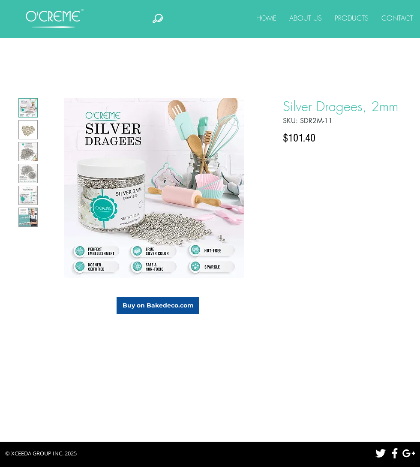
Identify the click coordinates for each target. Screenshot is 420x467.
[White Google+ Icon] (409, 453)
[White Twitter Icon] (380, 453)
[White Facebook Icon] (395, 453)
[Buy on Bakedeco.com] (158, 305)
